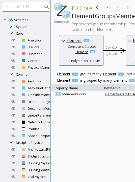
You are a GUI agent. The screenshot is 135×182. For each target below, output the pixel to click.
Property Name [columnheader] (77, 87)
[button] (13, 40)
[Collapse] (5, 20)
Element (74, 40)
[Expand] (11, 27)
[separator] (50, 91)
